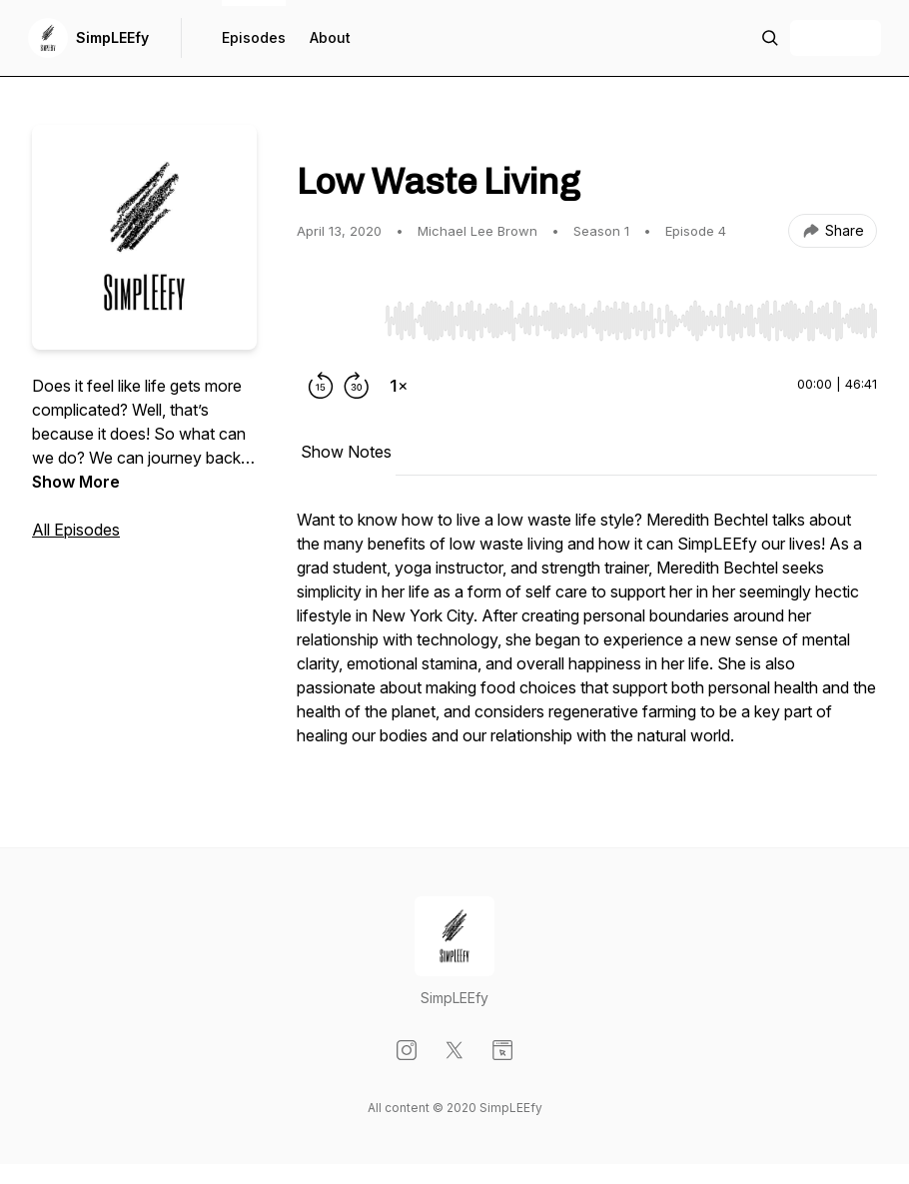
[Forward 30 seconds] (357, 386)
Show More (76, 482)
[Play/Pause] (337, 320)
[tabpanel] (587, 637)
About (330, 37)
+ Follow (835, 37)
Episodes (254, 37)
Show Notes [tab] (346, 452)
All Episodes (76, 530)
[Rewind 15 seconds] (321, 386)
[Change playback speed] (399, 386)
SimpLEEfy (112, 37)
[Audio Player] (631, 315)
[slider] (631, 321)
